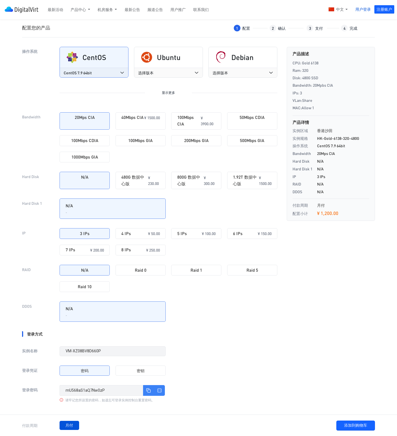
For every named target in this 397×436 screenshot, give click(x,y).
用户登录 (363, 9)
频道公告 (155, 9)
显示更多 (168, 93)
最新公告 (132, 9)
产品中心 (79, 9)
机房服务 (106, 9)
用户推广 (178, 9)
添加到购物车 (355, 425)
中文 (336, 10)
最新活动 (55, 9)
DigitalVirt (21, 9)
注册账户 (384, 9)
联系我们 (201, 9)
